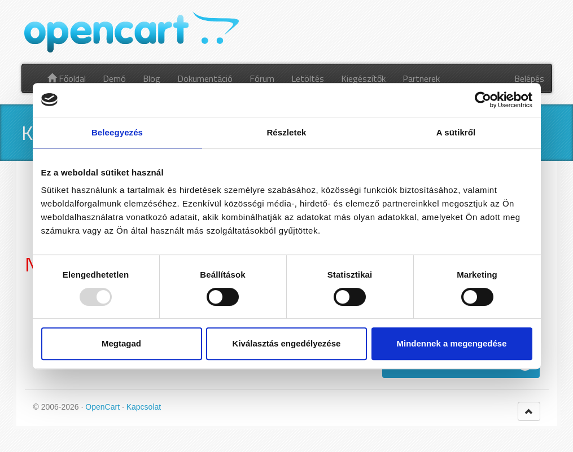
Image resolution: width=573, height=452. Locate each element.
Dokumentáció (205, 78)
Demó (114, 78)
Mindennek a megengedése (451, 343)
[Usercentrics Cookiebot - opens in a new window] (483, 99)
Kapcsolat (143, 406)
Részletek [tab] (286, 132)
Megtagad (121, 343)
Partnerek (421, 78)
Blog (151, 78)
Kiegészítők (363, 78)
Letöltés (307, 78)
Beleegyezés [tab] (117, 132)
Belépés (529, 78)
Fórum (262, 78)
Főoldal (66, 78)
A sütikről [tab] (456, 132)
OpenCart (102, 406)
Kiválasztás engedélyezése (287, 343)
